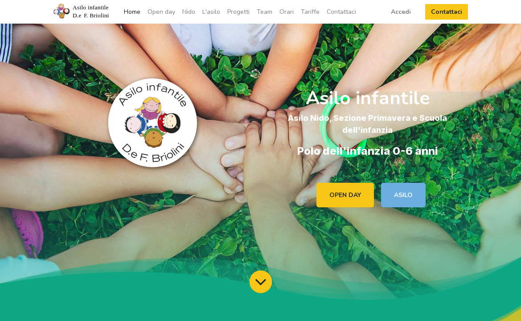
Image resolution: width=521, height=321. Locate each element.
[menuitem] (132, 12)
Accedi (401, 12)
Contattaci (446, 12)
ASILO (403, 195)
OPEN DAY (345, 195)
